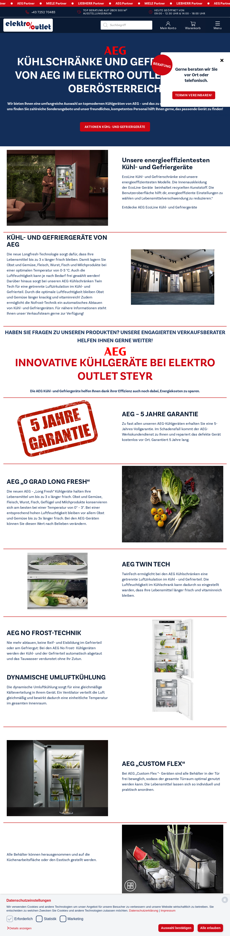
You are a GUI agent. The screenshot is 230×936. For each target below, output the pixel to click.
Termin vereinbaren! (195, 95)
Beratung (162, 65)
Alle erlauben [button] (210, 928)
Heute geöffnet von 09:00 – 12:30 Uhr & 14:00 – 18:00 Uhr (179, 12)
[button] (20, 928)
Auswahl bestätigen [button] (176, 928)
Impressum (168, 910)
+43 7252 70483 (43, 12)
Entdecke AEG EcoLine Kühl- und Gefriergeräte (159, 207)
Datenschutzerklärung (144, 910)
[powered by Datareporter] (224, 902)
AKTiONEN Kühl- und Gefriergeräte (115, 127)
